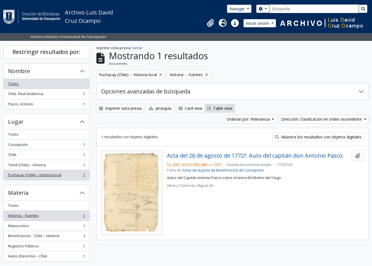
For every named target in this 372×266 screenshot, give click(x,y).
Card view (190, 108)
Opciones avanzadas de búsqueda (145, 91)
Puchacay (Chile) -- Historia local (46, 176)
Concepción (46, 146)
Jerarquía (160, 108)
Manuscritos (46, 227)
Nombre (19, 71)
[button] (210, 23)
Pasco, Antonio (46, 105)
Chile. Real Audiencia (46, 95)
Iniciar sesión (258, 23)
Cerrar (137, 47)
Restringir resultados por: (47, 52)
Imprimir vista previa (120, 108)
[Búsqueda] (314, 8)
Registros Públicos (46, 247)
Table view (219, 108)
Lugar (16, 121)
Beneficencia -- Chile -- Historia (46, 237)
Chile (46, 156)
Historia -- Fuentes (46, 216)
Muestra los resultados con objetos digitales (318, 137)
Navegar (237, 8)
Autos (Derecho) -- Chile (46, 257)
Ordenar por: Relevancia (249, 119)
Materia (18, 193)
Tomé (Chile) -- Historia (46, 166)
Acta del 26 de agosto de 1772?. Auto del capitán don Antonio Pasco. (255, 155)
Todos (13, 83)
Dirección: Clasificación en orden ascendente (322, 119)
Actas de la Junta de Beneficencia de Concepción (223, 170)
